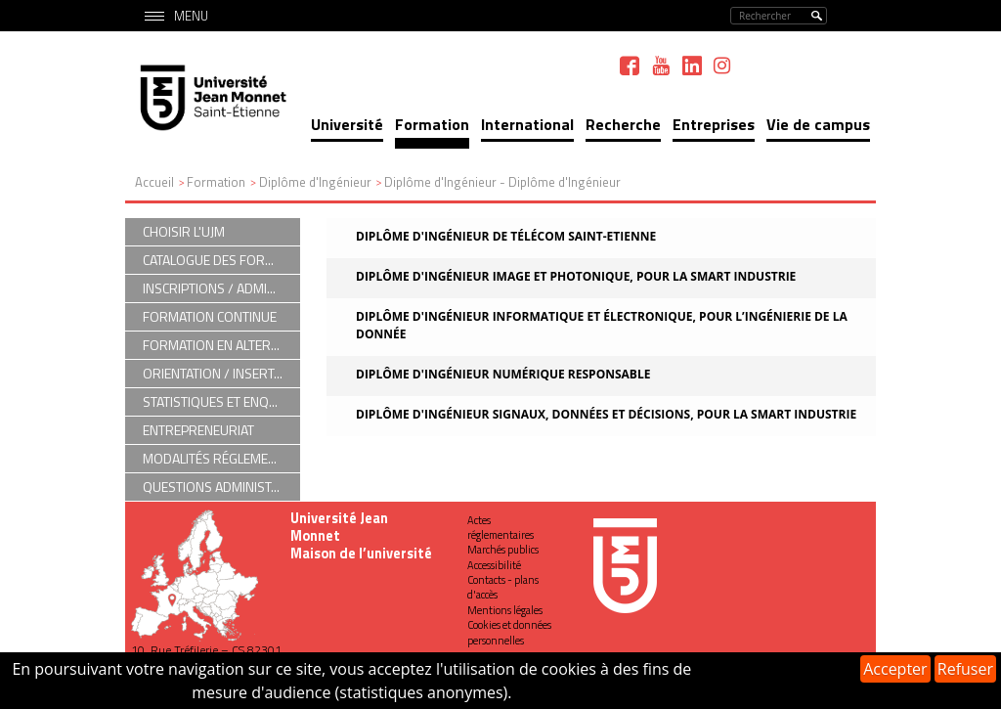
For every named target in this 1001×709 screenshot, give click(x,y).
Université (347, 124)
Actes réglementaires (500, 527)
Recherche (623, 124)
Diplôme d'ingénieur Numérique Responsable (503, 374)
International (527, 124)
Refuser (965, 669)
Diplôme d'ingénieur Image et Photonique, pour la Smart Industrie (576, 276)
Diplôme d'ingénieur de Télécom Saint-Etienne (506, 236)
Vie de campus (818, 124)
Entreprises (714, 124)
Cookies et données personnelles (509, 632)
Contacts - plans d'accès (503, 587)
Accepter (895, 669)
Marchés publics (503, 549)
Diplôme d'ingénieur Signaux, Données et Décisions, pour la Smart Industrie (606, 414)
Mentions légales (505, 610)
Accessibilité (494, 565)
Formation (432, 124)
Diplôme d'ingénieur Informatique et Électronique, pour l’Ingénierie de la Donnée (602, 325)
